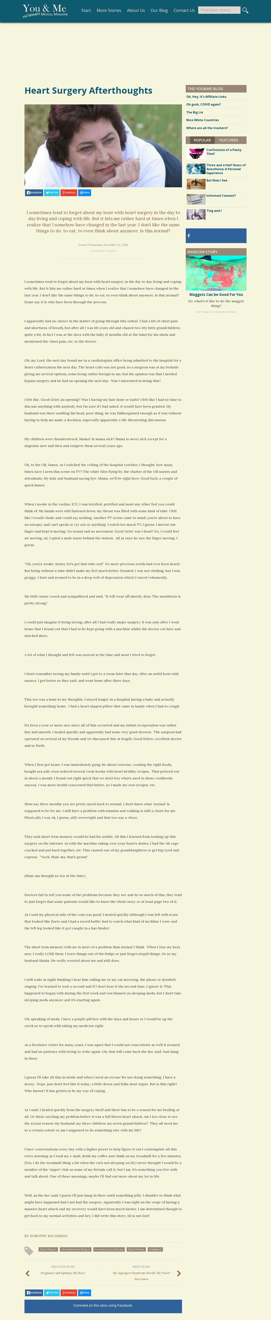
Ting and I (214, 211)
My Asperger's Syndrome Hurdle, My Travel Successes (141, 1272)
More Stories (106, 10)
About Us (133, 10)
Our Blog (156, 10)
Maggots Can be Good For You (216, 294)
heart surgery (48, 1249)
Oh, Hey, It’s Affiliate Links (206, 97)
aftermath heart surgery (75, 1249)
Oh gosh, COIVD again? (203, 104)
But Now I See (216, 180)
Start (83, 10)
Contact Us (181, 10)
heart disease (136, 1249)
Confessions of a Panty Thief (223, 152)
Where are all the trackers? (207, 128)
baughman (155, 1249)
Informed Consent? (221, 196)
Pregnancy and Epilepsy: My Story (63, 1270)
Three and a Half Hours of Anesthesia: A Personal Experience (226, 169)
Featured (228, 140)
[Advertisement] (135, 53)
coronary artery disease (109, 1249)
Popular (202, 140)
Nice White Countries (202, 120)
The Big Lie (194, 112)
